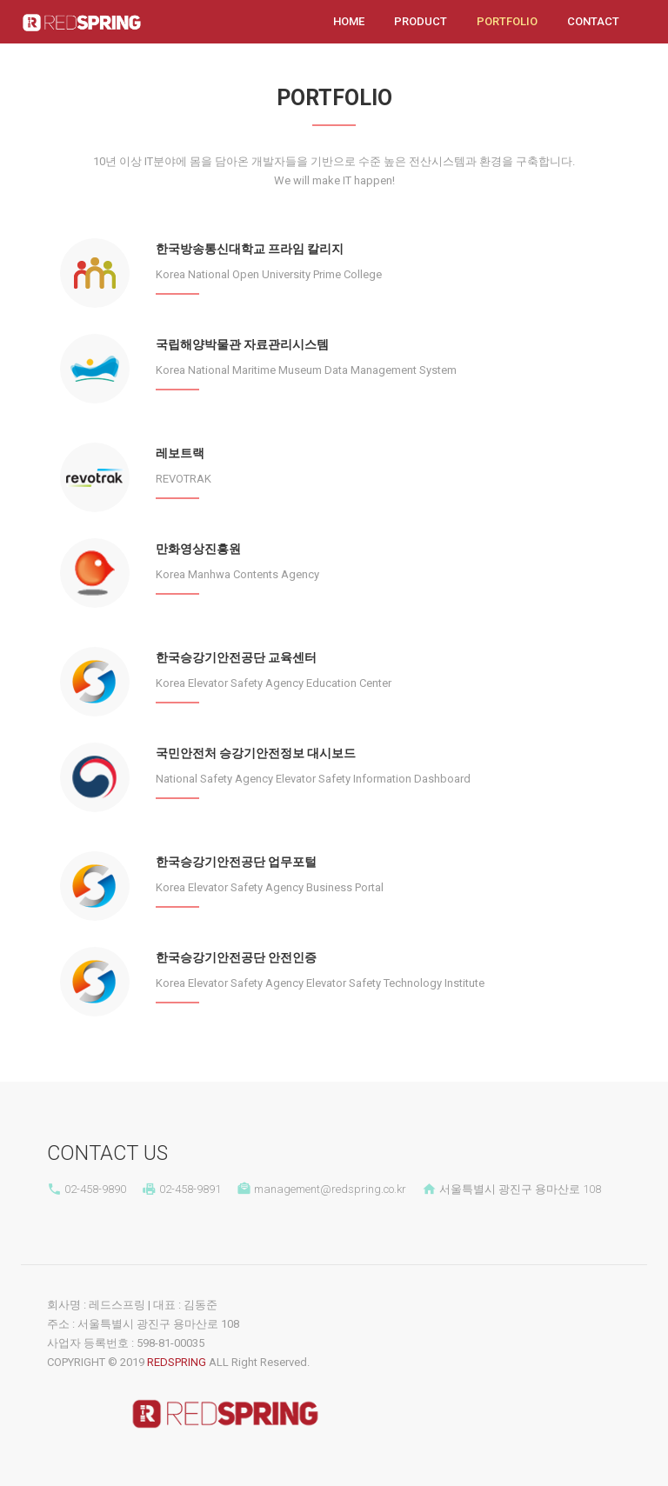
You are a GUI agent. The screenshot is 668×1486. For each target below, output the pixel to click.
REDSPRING (176, 1362)
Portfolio (509, 20)
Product (420, 21)
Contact (593, 21)
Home (348, 21)
